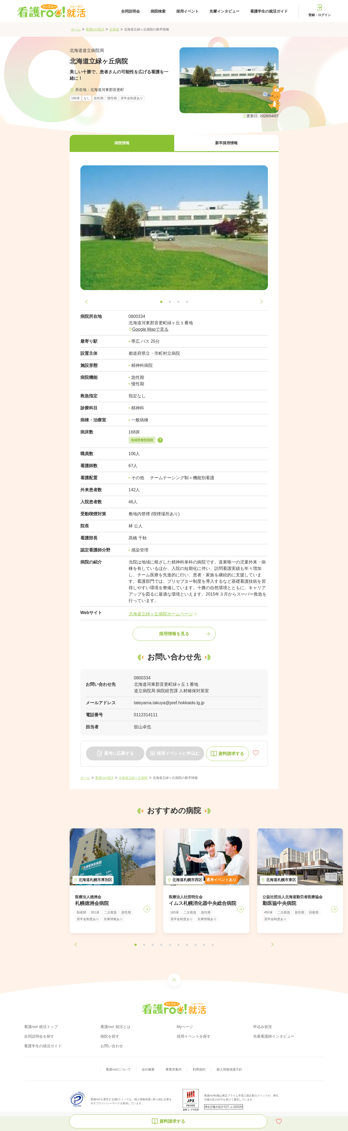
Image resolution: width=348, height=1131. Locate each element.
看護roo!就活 (95, 29)
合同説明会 (130, 11)
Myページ (185, 1027)
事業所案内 (174, 1069)
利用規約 (199, 1069)
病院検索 (158, 11)
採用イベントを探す (194, 1036)
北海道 (114, 29)
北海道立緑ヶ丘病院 (133, 778)
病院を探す (109, 1036)
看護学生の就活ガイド (269, 11)
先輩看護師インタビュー (273, 1036)
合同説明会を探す (39, 1036)
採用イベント (187, 11)
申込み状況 (262, 1027)
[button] (122, 143)
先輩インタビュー (224, 11)
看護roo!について (118, 1069)
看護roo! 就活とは (115, 1027)
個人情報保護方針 (229, 1069)
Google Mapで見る (150, 329)
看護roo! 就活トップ (41, 1027)
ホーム (76, 29)
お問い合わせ (111, 1046)
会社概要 (148, 1069)
